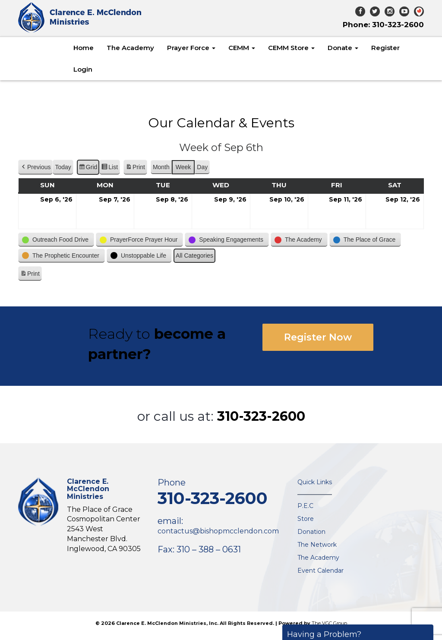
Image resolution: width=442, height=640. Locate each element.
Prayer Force (191, 48)
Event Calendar (320, 570)
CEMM (241, 48)
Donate (343, 48)
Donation (311, 532)
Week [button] (183, 167)
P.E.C (305, 506)
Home (83, 48)
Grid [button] (88, 168)
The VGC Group (329, 623)
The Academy (130, 48)
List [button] (109, 168)
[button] (35, 167)
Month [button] (161, 167)
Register (385, 48)
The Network (317, 545)
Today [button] (63, 167)
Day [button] (202, 167)
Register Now (318, 337)
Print (135, 168)
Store (305, 519)
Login (82, 69)
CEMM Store (291, 48)
